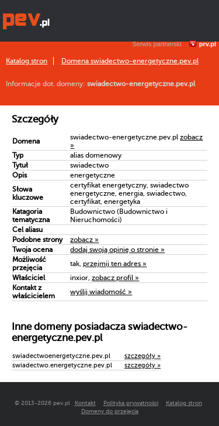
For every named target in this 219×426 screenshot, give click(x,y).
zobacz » (84, 240)
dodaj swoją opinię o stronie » (117, 250)
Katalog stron (26, 61)
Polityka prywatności (130, 403)
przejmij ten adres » (115, 264)
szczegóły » (142, 356)
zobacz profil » (115, 278)
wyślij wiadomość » (101, 292)
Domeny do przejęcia (109, 411)
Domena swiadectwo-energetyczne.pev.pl (130, 61)
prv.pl (207, 43)
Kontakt (85, 403)
